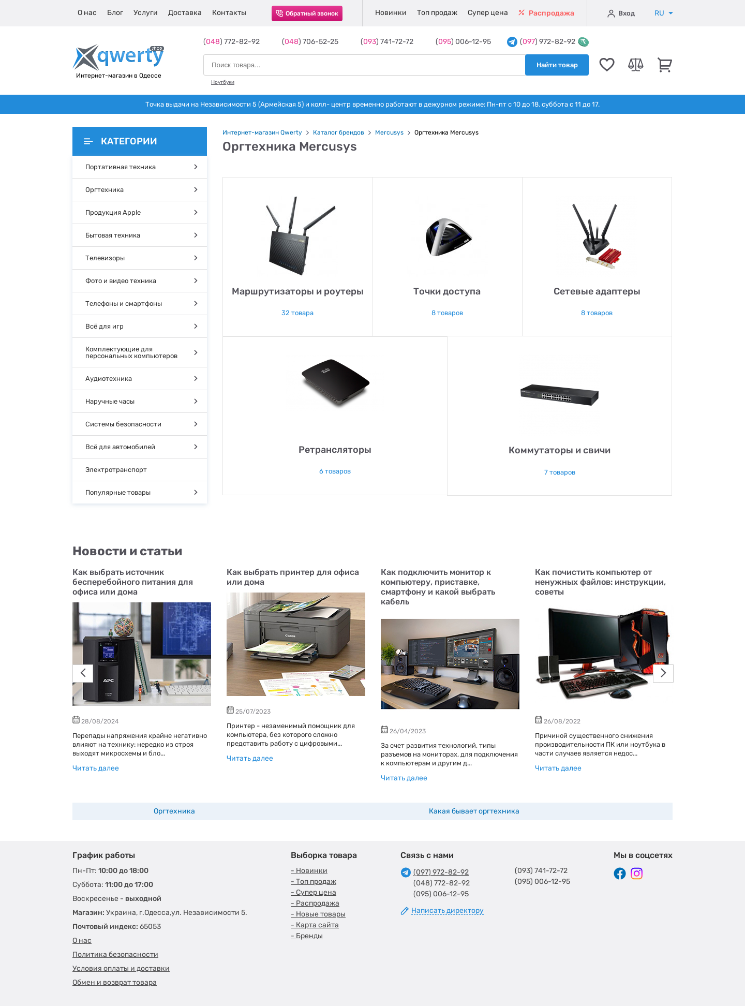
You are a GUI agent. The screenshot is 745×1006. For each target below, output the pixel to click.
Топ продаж (437, 12)
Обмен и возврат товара (114, 982)
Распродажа (546, 13)
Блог (115, 12)
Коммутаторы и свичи (559, 450)
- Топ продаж (313, 881)
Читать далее (95, 768)
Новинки (391, 12)
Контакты (229, 12)
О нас (87, 12)
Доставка (185, 12)
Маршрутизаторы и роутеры (298, 291)
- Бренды (307, 935)
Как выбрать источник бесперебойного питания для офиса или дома (132, 582)
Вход (621, 13)
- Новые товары (318, 914)
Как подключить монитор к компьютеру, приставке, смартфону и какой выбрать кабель (438, 586)
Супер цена (488, 12)
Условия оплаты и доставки (121, 968)
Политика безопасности (115, 954)
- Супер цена (313, 892)
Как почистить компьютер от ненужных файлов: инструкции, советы (600, 582)
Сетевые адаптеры (597, 291)
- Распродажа (315, 903)
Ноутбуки (222, 82)
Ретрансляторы (335, 449)
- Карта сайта (315, 925)
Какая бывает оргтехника (474, 811)
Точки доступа (447, 291)
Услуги (145, 12)
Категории (120, 141)
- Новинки (309, 870)
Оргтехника (174, 811)
